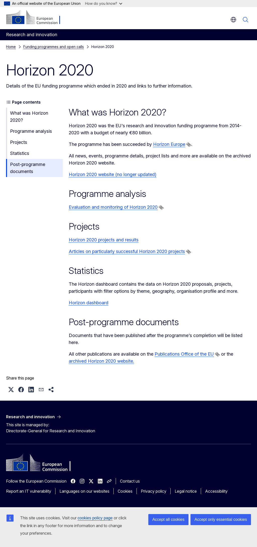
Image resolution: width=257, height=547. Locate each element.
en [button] (233, 20)
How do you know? (103, 3)
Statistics (19, 153)
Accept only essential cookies (221, 519)
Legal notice (186, 491)
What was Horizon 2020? (29, 116)
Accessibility (216, 491)
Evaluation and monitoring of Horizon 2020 (113, 207)
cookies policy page (95, 518)
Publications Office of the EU (184, 354)
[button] (11, 390)
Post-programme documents (27, 168)
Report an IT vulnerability (28, 491)
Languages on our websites (84, 491)
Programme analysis (31, 131)
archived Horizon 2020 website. (101, 361)
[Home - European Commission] (36, 17)
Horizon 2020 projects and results (104, 239)
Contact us (130, 481)
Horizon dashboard (88, 302)
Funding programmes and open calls (53, 47)
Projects (18, 142)
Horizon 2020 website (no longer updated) (112, 174)
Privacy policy (153, 491)
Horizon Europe (169, 144)
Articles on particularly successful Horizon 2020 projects (127, 251)
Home (11, 47)
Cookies (125, 491)
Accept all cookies (168, 519)
